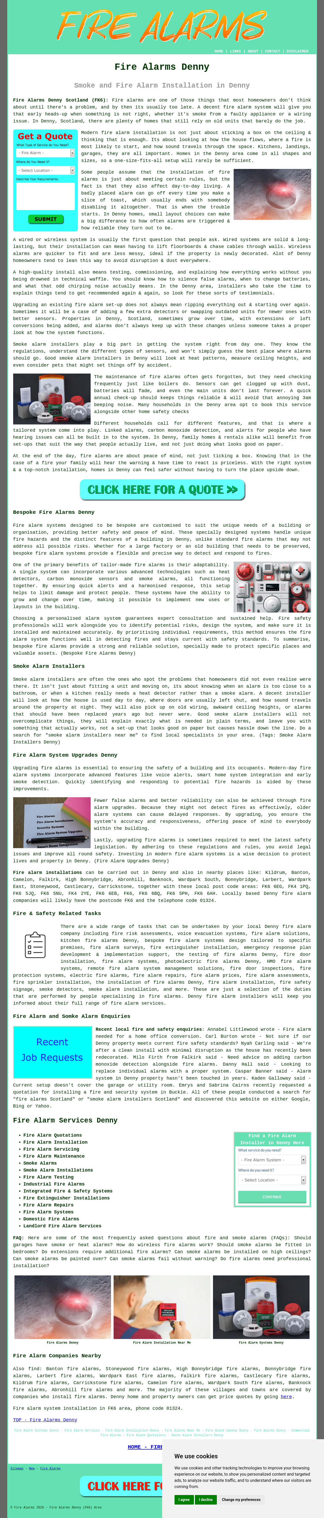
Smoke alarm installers (46, 344)
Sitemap (17, 1468)
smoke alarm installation (122, 989)
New (32, 1468)
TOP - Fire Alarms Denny (45, 1420)
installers (232, 286)
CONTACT (272, 51)
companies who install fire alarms (59, 1396)
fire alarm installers (236, 996)
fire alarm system (247, 107)
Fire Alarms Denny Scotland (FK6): (61, 100)
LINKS (235, 51)
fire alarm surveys (116, 947)
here (286, 1396)
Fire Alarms (50, 1468)
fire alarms (165, 377)
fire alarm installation (133, 132)
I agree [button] (184, 1500)
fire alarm (89, 304)
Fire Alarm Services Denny (65, 1121)
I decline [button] (206, 1500)
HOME (219, 51)
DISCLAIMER (297, 51)
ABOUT (253, 51)
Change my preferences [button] (241, 1500)
